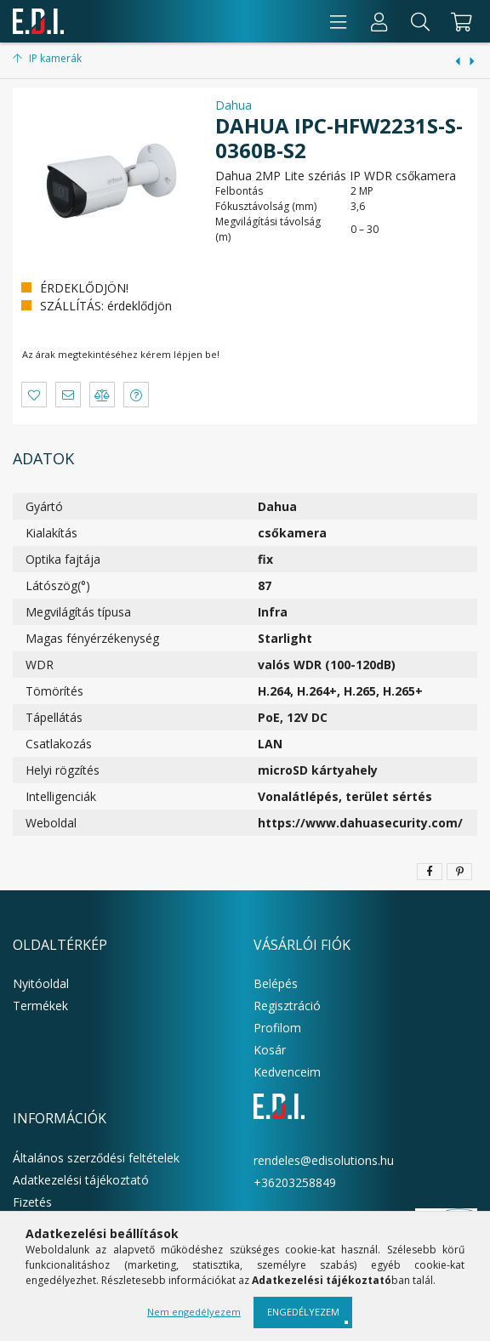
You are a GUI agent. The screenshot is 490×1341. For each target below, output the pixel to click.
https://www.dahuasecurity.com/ (360, 823)
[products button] (338, 21)
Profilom (277, 1028)
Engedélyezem (303, 1311)
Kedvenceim (287, 1072)
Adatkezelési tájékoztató (81, 1180)
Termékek (40, 1005)
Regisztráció (287, 1005)
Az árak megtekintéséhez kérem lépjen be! (120, 354)
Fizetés (32, 1202)
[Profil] (379, 21)
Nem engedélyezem (194, 1311)
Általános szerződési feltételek (96, 1158)
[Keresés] (420, 21)
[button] (34, 394)
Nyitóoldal (41, 983)
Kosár (270, 1050)
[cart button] (459, 21)
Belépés (276, 983)
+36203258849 (295, 1182)
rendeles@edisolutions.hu (324, 1160)
